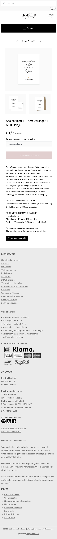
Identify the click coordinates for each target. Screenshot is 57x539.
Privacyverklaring (9, 299)
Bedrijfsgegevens (9, 303)
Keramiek (9, 511)
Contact (5, 263)
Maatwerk (5, 276)
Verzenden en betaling (11, 283)
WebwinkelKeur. (13, 457)
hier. (16, 470)
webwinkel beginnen (45, 529)
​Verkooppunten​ (8, 270)
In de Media (6, 273)
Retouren (5, 289)
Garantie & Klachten (10, 293)
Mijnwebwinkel (33, 534)
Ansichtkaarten (11, 494)
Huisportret (10, 504)
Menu (28, 28)
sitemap (30, 529)
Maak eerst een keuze (29, 155)
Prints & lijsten (11, 514)
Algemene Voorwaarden (12, 296)
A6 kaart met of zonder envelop (20, 139)
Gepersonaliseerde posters (17, 501)
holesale (7, 266)
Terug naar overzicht (17, 238)
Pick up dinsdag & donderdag (14, 286)
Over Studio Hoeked (10, 260)
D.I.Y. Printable (8, 280)
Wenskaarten (11, 498)
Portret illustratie (13, 507)
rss (35, 529)
